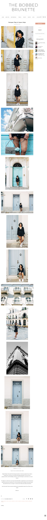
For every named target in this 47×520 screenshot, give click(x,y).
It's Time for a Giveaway (40, 47)
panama (23, 501)
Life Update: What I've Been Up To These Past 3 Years (41, 54)
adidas (4, 501)
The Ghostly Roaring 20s (41, 43)
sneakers (30, 501)
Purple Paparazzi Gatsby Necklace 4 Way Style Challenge (41, 50)
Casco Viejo (8, 501)
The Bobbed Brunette (23, 7)
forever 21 (13, 501)
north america (18, 501)
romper (26, 501)
